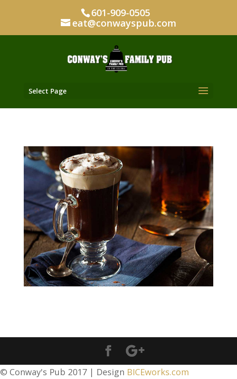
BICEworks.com (158, 372)
